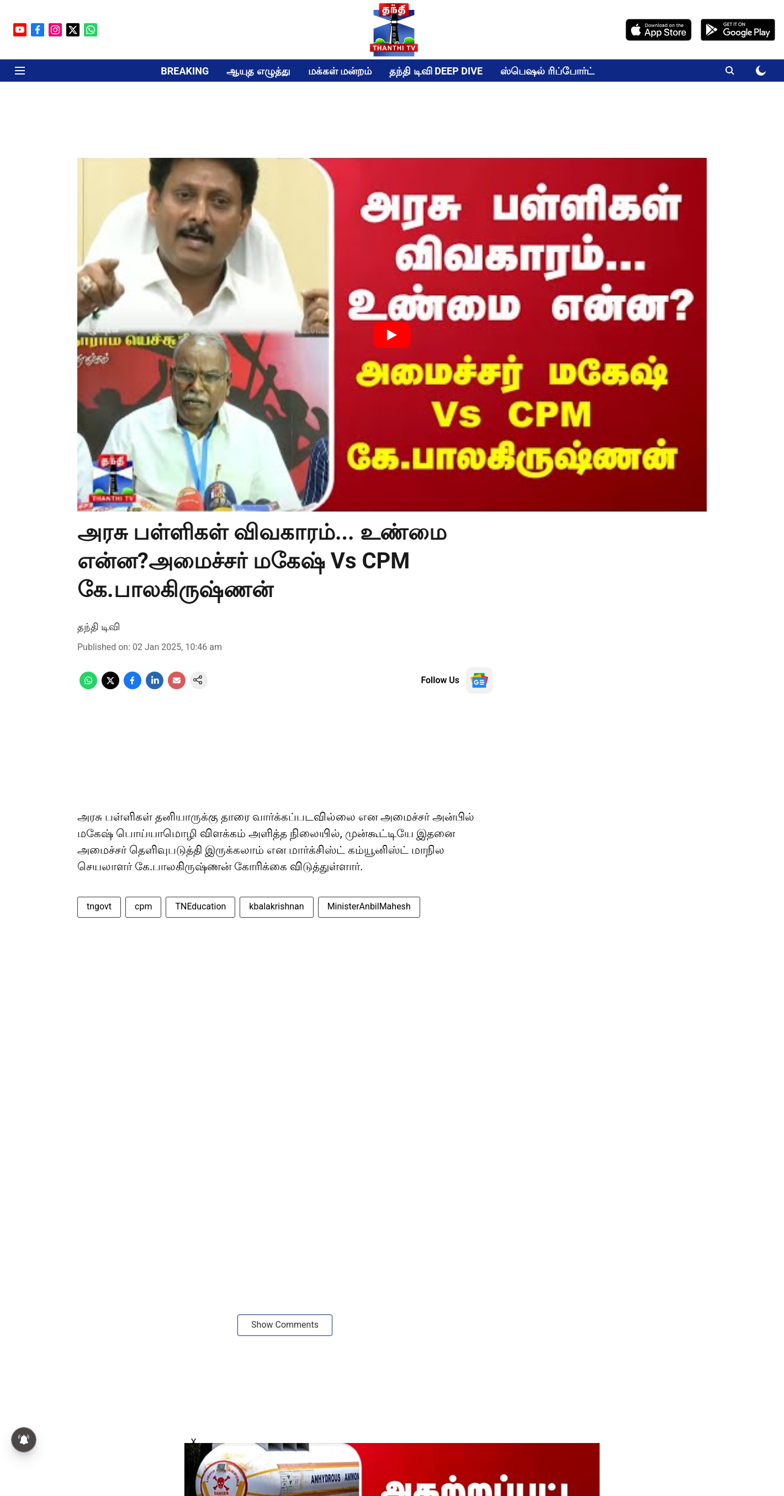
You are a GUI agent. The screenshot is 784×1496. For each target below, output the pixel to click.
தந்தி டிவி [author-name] (98, 626)
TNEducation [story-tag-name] (200, 906)
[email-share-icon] (177, 686)
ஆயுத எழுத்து (258, 71)
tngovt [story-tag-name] (99, 906)
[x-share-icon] (110, 686)
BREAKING (185, 71)
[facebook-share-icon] (132, 686)
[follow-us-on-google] (479, 680)
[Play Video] (392, 335)
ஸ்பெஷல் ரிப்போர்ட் (547, 71)
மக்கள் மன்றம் (340, 71)
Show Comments (285, 1324)
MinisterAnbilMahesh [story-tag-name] (369, 906)
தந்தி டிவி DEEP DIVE (436, 71)
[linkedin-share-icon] (154, 686)
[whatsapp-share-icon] (88, 686)
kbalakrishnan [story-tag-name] (276, 906)
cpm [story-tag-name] (143, 906)
